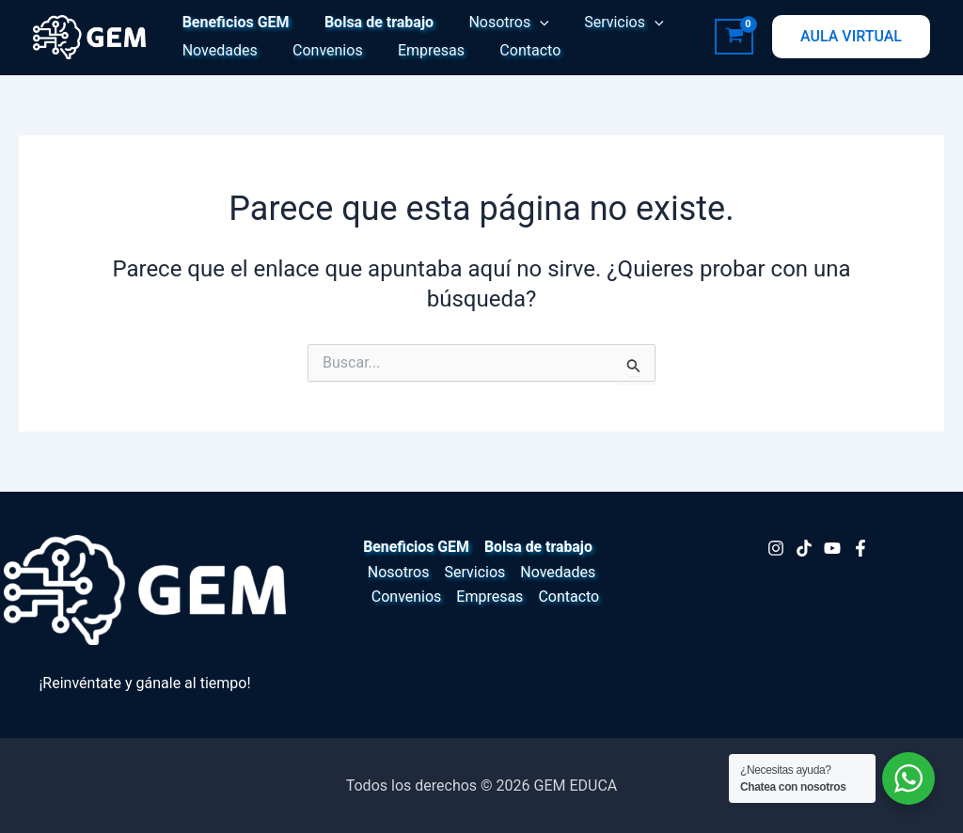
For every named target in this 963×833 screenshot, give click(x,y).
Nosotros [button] (496, 22)
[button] (527, 22)
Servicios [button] (606, 22)
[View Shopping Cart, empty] (734, 37)
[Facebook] (860, 548)
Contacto (513, 50)
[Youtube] (832, 548)
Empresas (419, 50)
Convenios (320, 50)
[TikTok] (804, 548)
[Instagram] (775, 548)
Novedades (217, 50)
